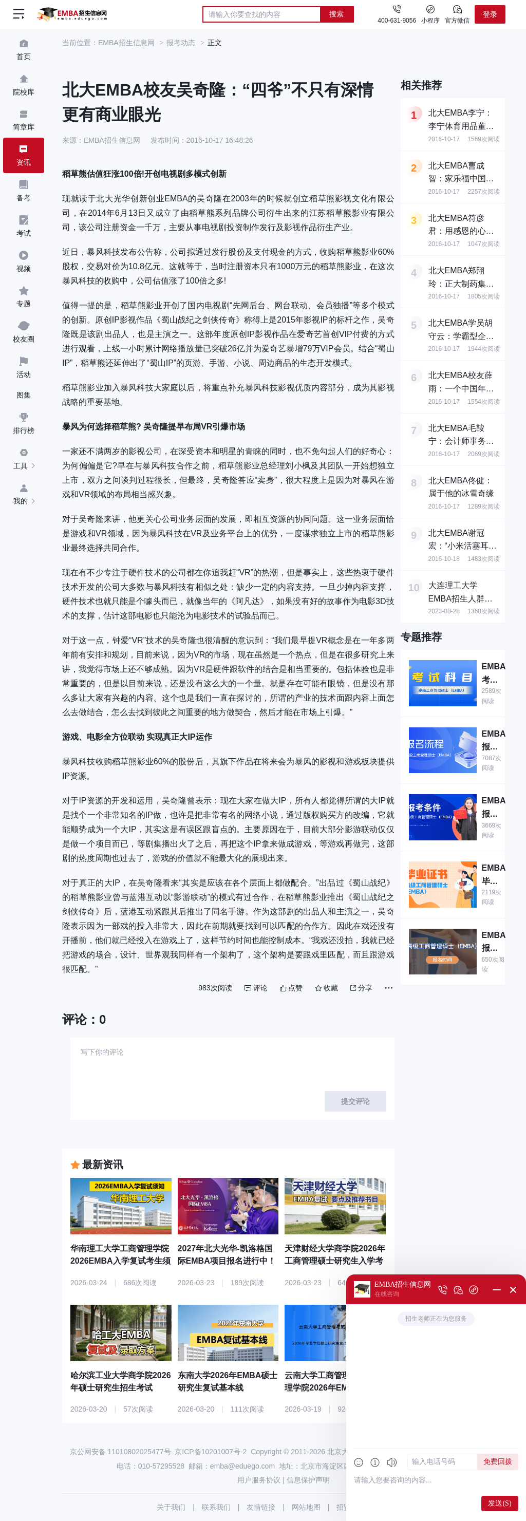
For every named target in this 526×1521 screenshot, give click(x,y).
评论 (256, 988)
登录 (490, 14)
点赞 (291, 988)
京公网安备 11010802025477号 (120, 1452)
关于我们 (171, 1507)
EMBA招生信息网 (126, 43)
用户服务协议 (258, 1480)
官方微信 (457, 14)
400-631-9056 (397, 20)
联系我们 (216, 1507)
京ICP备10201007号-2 (211, 1452)
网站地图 (306, 1507)
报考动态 (180, 43)
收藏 (326, 988)
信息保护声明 (308, 1480)
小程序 (430, 14)
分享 (361, 988)
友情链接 (261, 1507)
